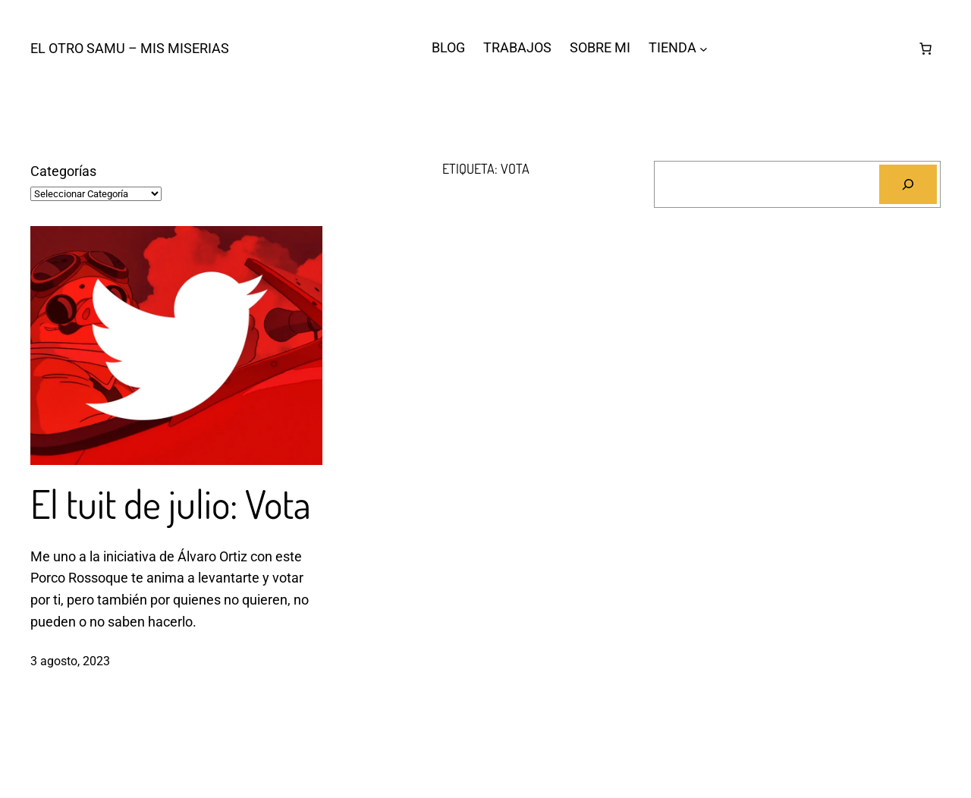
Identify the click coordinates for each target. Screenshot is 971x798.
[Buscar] (908, 184)
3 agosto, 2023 (70, 661)
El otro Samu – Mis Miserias (129, 48)
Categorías (63, 171)
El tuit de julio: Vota (170, 503)
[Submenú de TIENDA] (703, 48)
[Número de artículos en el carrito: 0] (925, 48)
